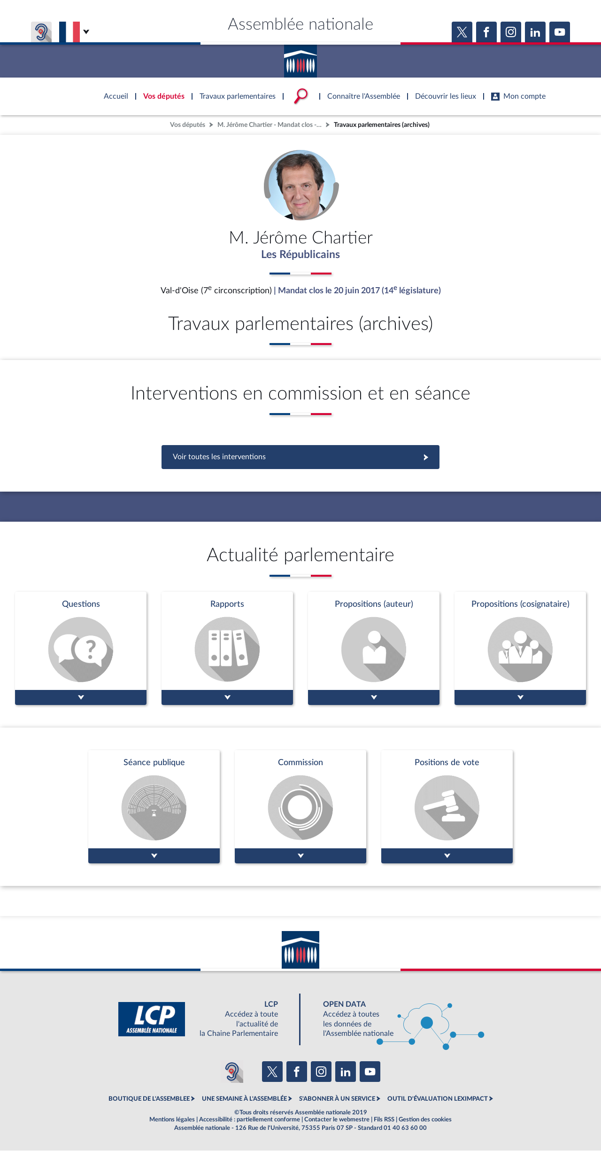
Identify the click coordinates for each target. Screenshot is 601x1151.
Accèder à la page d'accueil (300, 57)
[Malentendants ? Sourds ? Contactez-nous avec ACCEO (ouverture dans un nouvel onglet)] (232, 1072)
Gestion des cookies (425, 1120)
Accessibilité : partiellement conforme (249, 1120)
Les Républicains (300, 255)
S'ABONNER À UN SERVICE (337, 1099)
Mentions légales (172, 1120)
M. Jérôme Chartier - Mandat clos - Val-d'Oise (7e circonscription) (270, 124)
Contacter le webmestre (337, 1120)
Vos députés (187, 124)
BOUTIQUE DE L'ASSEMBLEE (149, 1099)
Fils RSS (384, 1120)
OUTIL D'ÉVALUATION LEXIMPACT (437, 1099)
